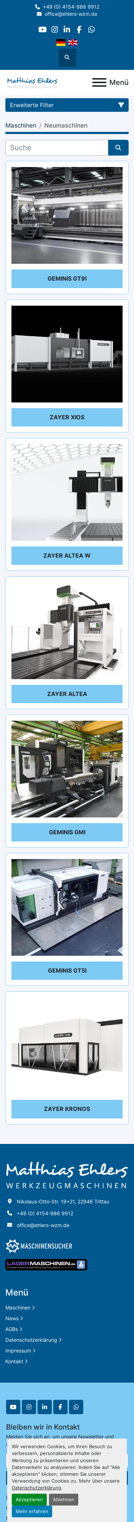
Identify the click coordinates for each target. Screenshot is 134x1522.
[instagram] (54, 29)
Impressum (18, 1350)
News (12, 1318)
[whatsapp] (91, 29)
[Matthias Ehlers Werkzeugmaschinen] (67, 1175)
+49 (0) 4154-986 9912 (71, 7)
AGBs (11, 1329)
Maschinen (17, 1307)
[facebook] (79, 29)
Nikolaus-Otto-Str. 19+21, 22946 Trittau (63, 1201)
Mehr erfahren (32, 1511)
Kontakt (14, 1361)
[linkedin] (67, 29)
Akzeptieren (29, 1499)
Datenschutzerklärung (36, 1487)
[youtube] (42, 29)
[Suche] (56, 148)
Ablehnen (63, 1499)
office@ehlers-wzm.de (71, 14)
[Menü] (99, 82)
